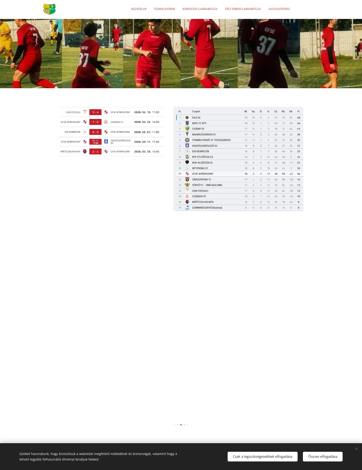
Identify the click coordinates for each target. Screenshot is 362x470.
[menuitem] (261, 9)
